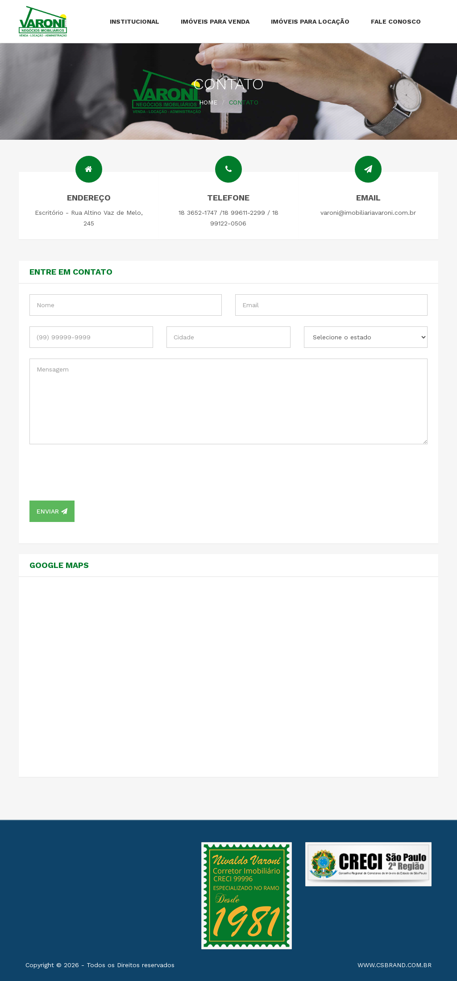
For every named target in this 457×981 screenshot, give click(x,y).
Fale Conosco (396, 21)
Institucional (134, 21)
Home (208, 102)
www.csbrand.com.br (394, 964)
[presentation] (97, 472)
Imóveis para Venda (215, 21)
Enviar (52, 511)
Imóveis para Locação (310, 21)
